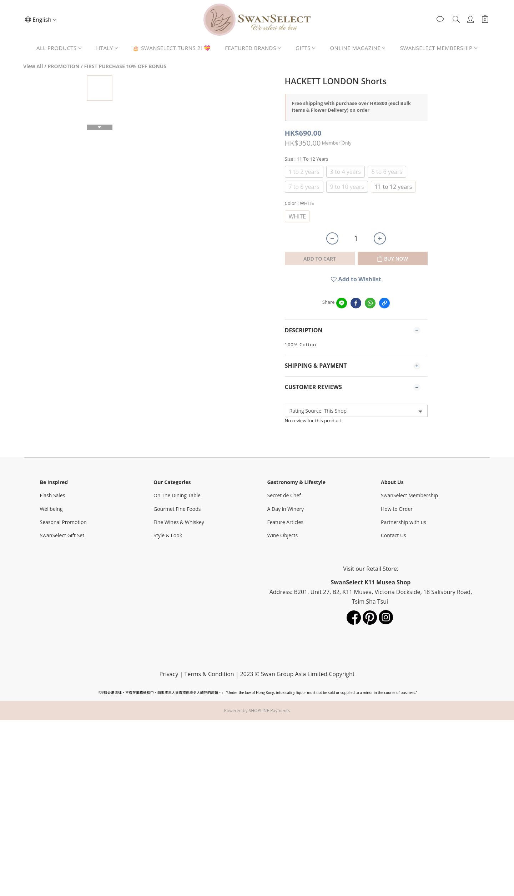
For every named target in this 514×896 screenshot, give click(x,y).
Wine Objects (283, 535)
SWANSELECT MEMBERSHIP (439, 47)
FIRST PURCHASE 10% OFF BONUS (125, 66)
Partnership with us (404, 522)
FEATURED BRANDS (253, 47)
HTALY (107, 47)
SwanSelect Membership (410, 495)
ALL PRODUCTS (59, 47)
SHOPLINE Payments (269, 711)
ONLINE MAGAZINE (358, 47)
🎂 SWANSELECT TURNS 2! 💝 (171, 47)
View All (33, 66)
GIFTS (306, 47)
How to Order (397, 508)
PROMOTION (64, 66)
